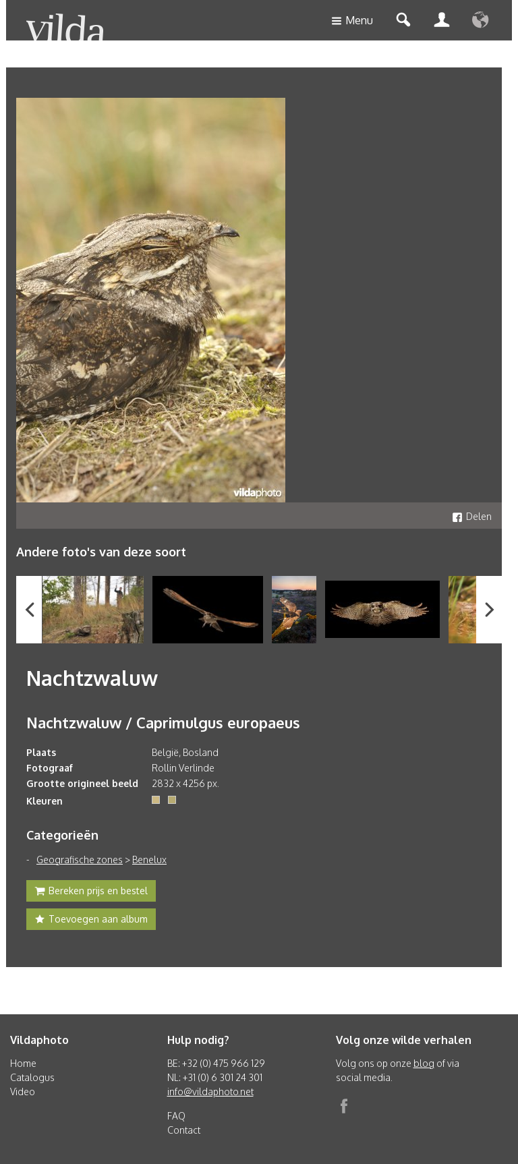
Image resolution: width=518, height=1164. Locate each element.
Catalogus (32, 1077)
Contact (183, 1130)
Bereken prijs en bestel (91, 892)
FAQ (176, 1116)
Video (22, 1091)
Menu (352, 21)
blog (423, 1063)
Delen (472, 516)
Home (23, 1063)
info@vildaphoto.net (210, 1091)
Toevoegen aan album (91, 920)
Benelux (149, 859)
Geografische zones (79, 859)
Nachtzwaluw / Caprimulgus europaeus (163, 722)
